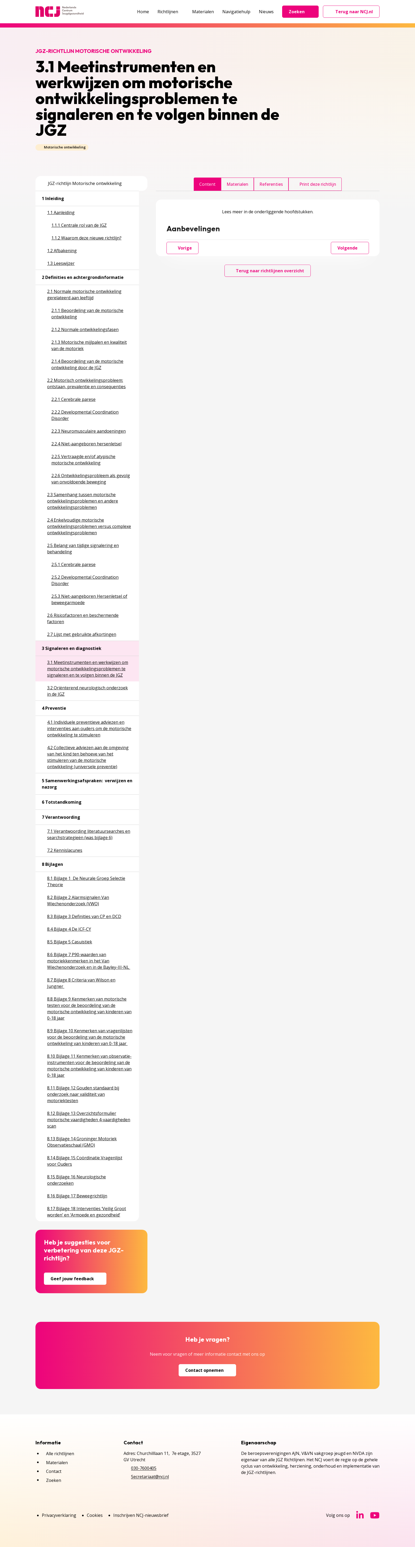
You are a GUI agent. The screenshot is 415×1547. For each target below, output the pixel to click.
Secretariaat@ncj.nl (150, 1477)
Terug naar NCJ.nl (354, 13)
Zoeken (300, 12)
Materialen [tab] (237, 184)
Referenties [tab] (271, 184)
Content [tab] (207, 184)
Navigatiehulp (236, 12)
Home (143, 12)
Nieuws (266, 12)
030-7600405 (143, 1468)
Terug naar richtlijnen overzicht (267, 271)
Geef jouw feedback (75, 1279)
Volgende (349, 248)
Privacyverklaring (59, 1515)
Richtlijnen (170, 12)
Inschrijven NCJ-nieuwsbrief (141, 1515)
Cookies (95, 1515)
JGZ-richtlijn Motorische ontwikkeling (82, 183)
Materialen (203, 12)
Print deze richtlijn (315, 184)
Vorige (182, 248)
